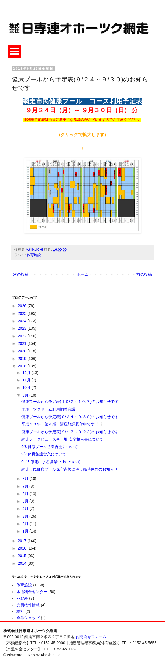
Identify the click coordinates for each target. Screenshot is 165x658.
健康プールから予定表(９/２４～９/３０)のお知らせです (70, 416)
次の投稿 (21, 274)
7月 (25, 486)
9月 (25, 395)
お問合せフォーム (91, 637)
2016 (23, 548)
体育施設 (34, 255)
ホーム (82, 274)
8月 (25, 478)
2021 (23, 343)
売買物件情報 (28, 605)
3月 (25, 516)
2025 (23, 313)
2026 (23, 306)
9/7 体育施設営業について (43, 454)
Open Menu (14, 51)
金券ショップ (28, 618)
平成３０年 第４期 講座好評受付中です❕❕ (62, 424)
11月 (26, 380)
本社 (20, 611)
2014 (23, 563)
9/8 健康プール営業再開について (49, 446)
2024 (23, 321)
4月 (25, 508)
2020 (23, 351)
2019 (23, 358)
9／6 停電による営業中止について (51, 462)
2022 (23, 336)
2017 (23, 541)
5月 (25, 501)
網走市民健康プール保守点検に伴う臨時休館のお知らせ (69, 469)
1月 (25, 531)
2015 (23, 555)
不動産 (22, 598)
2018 (23, 366)
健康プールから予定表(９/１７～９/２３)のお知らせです (70, 432)
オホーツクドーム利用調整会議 (48, 409)
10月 (26, 387)
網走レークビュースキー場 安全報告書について (62, 439)
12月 (26, 372)
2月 (25, 524)
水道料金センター (31, 591)
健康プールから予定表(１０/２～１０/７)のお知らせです (70, 401)
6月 (25, 494)
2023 (23, 328)
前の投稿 (144, 274)
